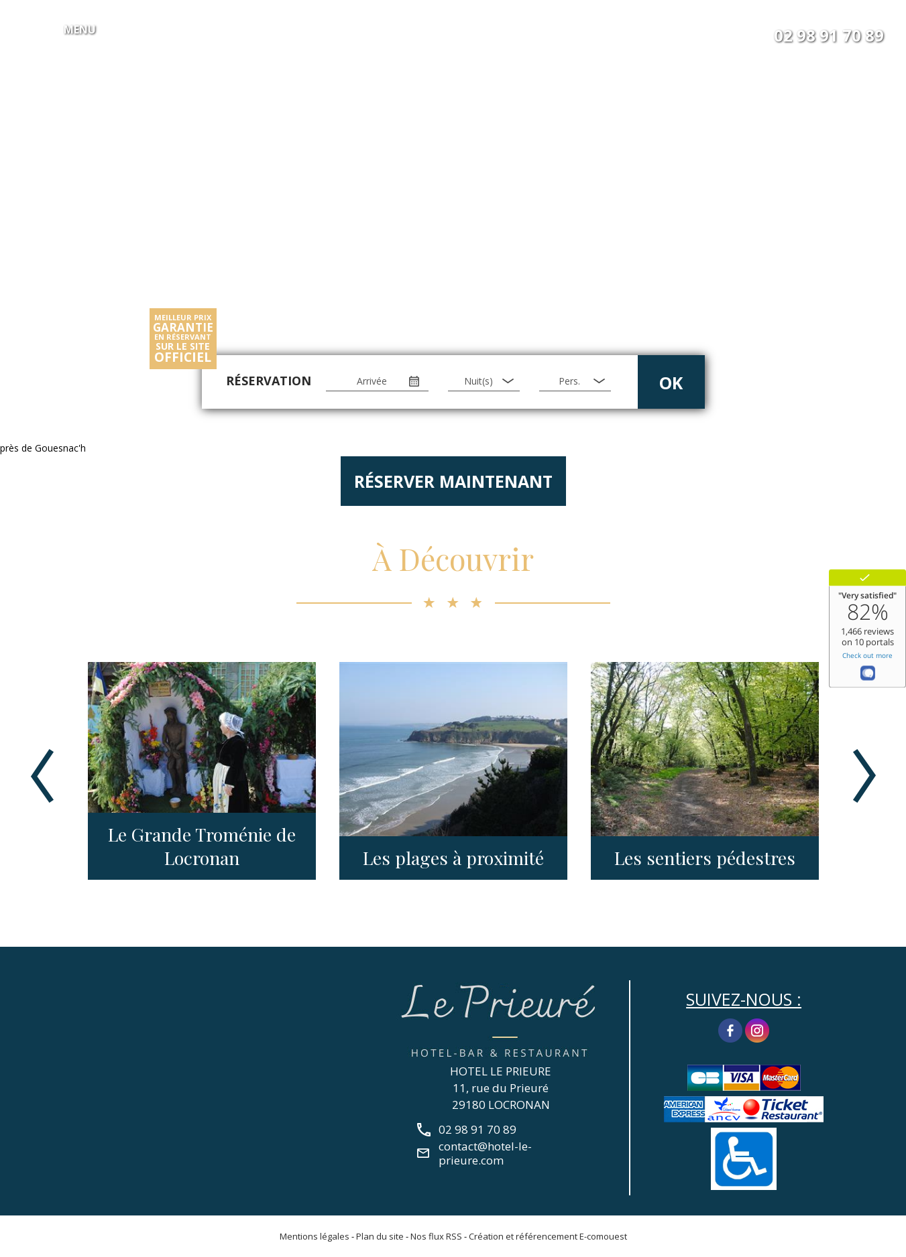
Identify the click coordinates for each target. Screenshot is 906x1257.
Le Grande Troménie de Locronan (202, 846)
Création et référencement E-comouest (548, 1236)
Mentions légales (314, 1236)
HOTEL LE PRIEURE (500, 1071)
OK (671, 382)
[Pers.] (574, 381)
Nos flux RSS (436, 1236)
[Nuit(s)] (483, 381)
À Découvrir (453, 558)
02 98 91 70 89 (829, 35)
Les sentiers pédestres (704, 858)
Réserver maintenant (453, 481)
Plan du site (380, 1236)
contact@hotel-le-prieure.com (485, 1153)
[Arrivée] (377, 381)
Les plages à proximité (453, 858)
